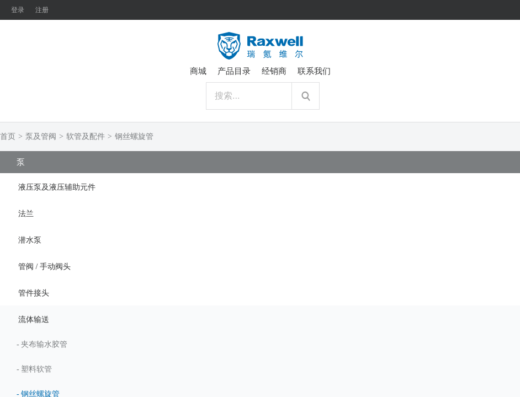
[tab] (260, 186)
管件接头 (33, 293)
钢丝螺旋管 (134, 136)
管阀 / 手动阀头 (44, 266)
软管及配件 (85, 136)
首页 (7, 136)
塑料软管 (36, 369)
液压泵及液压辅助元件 (56, 187)
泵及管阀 (40, 136)
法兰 (26, 214)
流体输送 (33, 319)
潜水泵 (29, 240)
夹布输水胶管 (44, 344)
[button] (260, 186)
